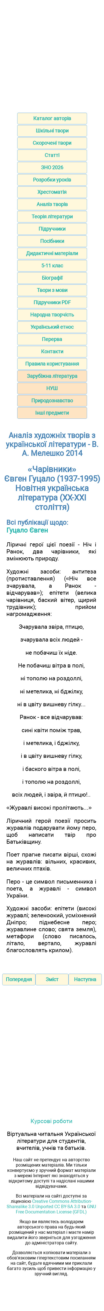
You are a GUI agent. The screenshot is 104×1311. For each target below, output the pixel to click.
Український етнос (52, 327)
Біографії (52, 278)
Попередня (19, 979)
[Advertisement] (52, 54)
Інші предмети (52, 413)
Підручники (52, 229)
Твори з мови (52, 290)
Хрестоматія (52, 192)
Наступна (85, 979)
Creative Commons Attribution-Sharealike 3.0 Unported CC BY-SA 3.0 (49, 1204)
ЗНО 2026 (52, 167)
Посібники (52, 241)
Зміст (52, 979)
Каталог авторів (52, 118)
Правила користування (52, 364)
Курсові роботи (51, 1121)
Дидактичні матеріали (52, 253)
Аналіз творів (52, 204)
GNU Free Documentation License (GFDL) (56, 1209)
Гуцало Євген (27, 530)
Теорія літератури (52, 216)
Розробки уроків (52, 180)
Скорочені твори (52, 143)
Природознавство (52, 400)
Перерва (52, 339)
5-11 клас (52, 266)
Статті (52, 155)
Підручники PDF (52, 302)
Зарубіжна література (52, 376)
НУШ (52, 388)
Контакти (52, 351)
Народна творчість (52, 315)
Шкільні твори (52, 131)
